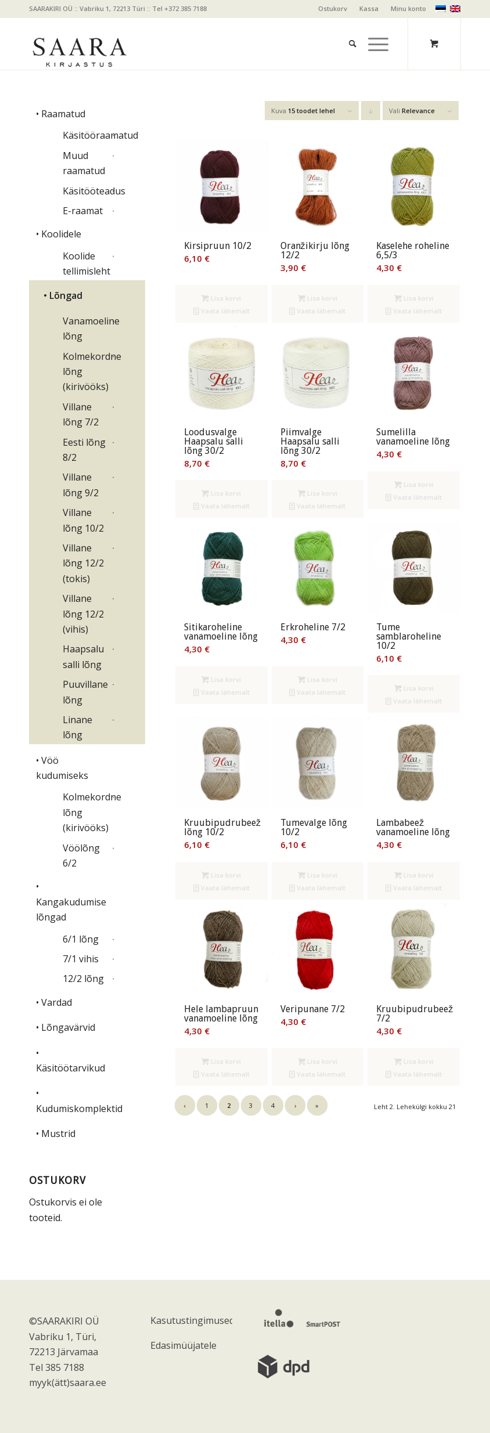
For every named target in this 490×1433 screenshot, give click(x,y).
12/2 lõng (83, 978)
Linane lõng (77, 727)
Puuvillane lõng (85, 692)
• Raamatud (60, 113)
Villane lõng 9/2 (81, 485)
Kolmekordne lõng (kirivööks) (86, 372)
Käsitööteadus (86, 191)
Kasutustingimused (191, 1320)
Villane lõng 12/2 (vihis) (83, 614)
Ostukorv (332, 8)
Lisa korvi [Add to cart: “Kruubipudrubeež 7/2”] (414, 1061)
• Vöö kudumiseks (62, 768)
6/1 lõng (81, 939)
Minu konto (408, 8)
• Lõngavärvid (65, 1027)
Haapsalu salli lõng (83, 656)
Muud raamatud (84, 163)
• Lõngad (63, 295)
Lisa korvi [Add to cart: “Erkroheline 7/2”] (317, 679)
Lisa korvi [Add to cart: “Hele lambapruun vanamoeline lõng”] (221, 1061)
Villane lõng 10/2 (83, 520)
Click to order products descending (371, 113)
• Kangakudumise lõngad (71, 901)
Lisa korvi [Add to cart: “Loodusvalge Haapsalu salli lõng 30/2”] (221, 493)
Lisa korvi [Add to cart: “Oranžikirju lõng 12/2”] (317, 298)
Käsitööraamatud (86, 135)
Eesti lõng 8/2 (84, 450)
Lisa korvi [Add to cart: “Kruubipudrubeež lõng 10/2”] (221, 874)
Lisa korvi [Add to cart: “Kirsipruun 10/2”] (221, 298)
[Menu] (372, 29)
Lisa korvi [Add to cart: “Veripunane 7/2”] (317, 1061)
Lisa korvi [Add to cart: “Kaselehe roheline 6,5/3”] (414, 298)
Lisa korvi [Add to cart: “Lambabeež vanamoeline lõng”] (414, 874)
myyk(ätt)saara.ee (67, 1382)
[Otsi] (346, 29)
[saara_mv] (79, 43)
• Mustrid (55, 1133)
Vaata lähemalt (221, 310)
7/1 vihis (81, 958)
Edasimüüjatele (183, 1345)
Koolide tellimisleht (86, 263)
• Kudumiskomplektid (76, 1100)
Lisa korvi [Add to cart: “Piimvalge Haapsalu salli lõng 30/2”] (317, 493)
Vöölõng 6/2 (81, 855)
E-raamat (83, 210)
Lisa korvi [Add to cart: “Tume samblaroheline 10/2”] (414, 688)
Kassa (369, 8)
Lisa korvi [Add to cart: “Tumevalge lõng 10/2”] (317, 874)
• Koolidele (58, 234)
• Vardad (54, 1002)
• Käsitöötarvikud (70, 1060)
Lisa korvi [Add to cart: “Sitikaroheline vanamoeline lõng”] (221, 679)
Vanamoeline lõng (86, 328)
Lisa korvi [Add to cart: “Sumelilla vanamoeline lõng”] (414, 484)
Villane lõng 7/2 (81, 414)
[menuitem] (333, 9)
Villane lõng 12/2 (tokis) (83, 563)
